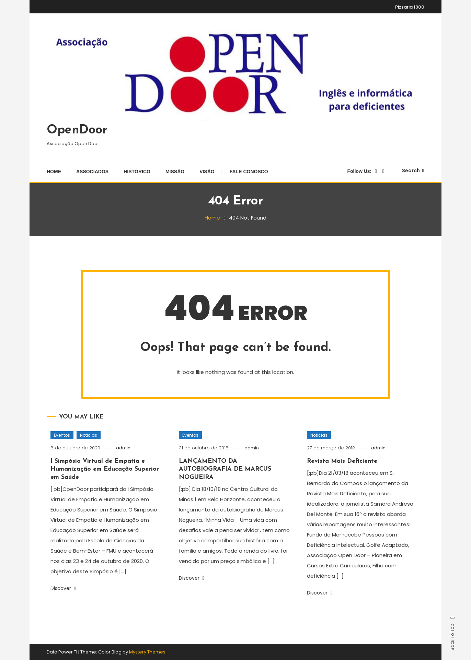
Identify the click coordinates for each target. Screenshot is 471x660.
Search (413, 170)
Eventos (62, 435)
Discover (63, 588)
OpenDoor (77, 130)
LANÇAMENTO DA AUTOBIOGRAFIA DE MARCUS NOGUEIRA (225, 469)
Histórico (137, 171)
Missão (174, 171)
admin (123, 448)
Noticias (88, 435)
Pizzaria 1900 (409, 7)
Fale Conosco (249, 171)
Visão (207, 171)
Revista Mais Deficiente (342, 461)
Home (54, 171)
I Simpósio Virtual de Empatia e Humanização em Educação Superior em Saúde (104, 469)
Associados (92, 171)
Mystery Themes (147, 652)
